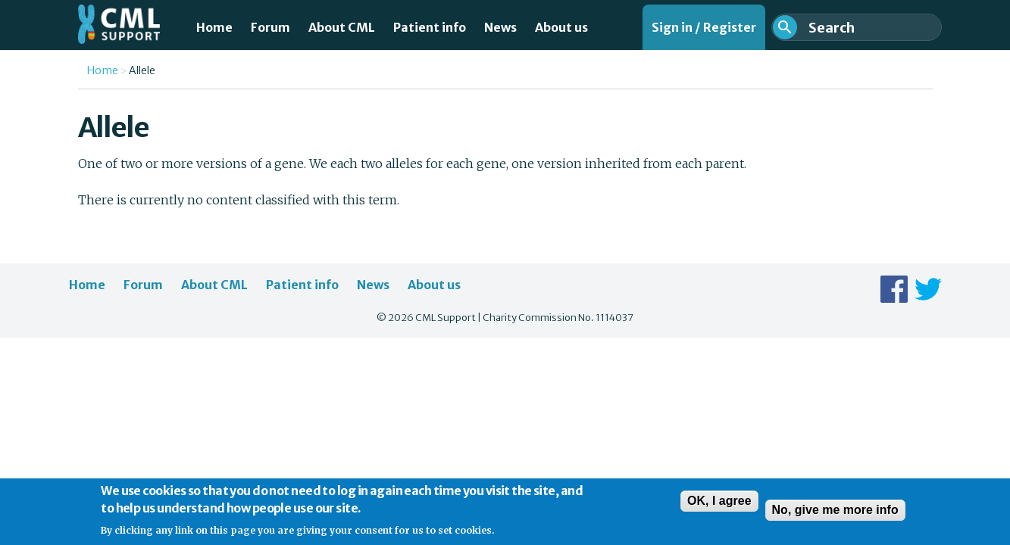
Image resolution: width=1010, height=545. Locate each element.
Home (214, 27)
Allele (142, 70)
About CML (341, 27)
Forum (270, 27)
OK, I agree (719, 506)
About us (561, 27)
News (500, 27)
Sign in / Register (704, 27)
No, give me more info (835, 515)
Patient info (429, 27)
